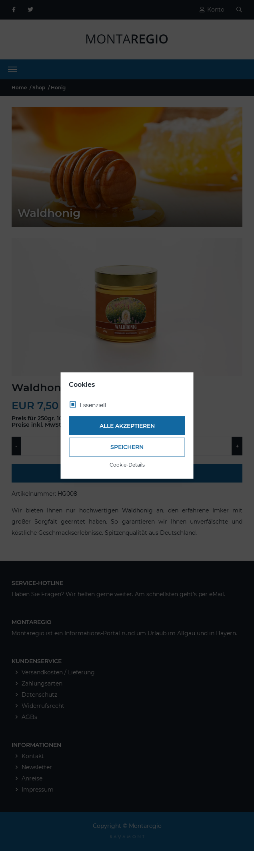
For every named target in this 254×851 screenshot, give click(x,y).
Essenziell (93, 405)
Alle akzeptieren (127, 425)
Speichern (127, 447)
